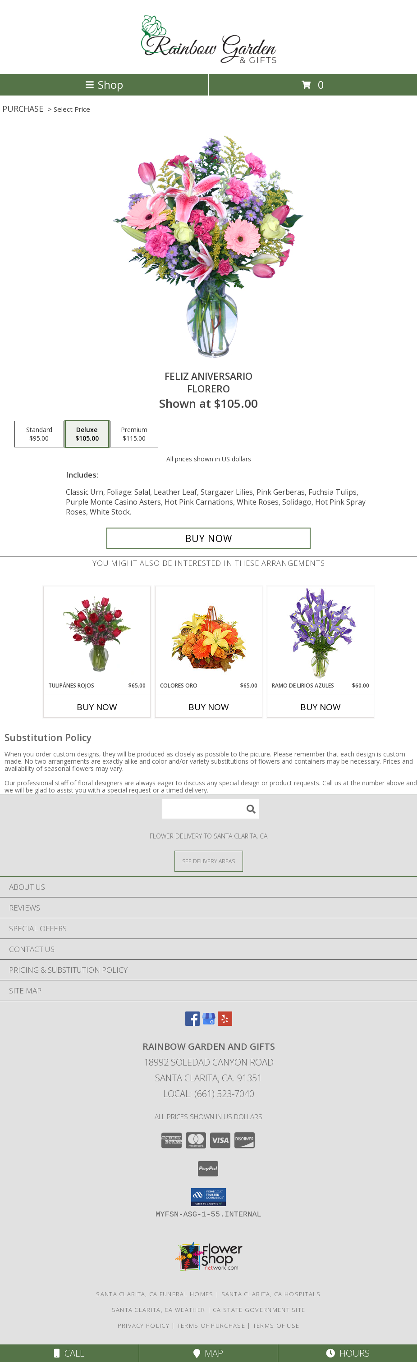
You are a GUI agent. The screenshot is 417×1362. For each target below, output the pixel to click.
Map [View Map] (208, 1353)
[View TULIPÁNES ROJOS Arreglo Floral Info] (96, 633)
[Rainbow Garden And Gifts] (208, 60)
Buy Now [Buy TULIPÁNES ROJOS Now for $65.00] (97, 707)
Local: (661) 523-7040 (208, 1094)
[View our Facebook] (192, 1023)
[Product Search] (210, 809)
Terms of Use (276, 1325)
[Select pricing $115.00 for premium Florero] (134, 434)
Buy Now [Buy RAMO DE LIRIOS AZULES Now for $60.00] (320, 707)
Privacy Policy (144, 1325)
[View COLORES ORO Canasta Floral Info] (208, 634)
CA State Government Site (259, 1310)
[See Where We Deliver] (208, 860)
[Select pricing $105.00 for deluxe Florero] (87, 434)
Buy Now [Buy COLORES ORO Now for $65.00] (208, 707)
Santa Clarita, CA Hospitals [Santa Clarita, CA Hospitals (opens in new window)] (271, 1294)
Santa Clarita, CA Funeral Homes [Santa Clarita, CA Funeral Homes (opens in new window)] (154, 1294)
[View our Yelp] (225, 1023)
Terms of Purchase (211, 1325)
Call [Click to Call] (69, 1353)
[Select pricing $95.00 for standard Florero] (39, 434)
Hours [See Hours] (348, 1353)
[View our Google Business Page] (209, 1023)
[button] (208, 1197)
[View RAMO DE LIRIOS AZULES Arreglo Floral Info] (320, 634)
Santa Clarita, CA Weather (159, 1310)
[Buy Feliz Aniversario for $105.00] (208, 538)
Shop (104, 84)
